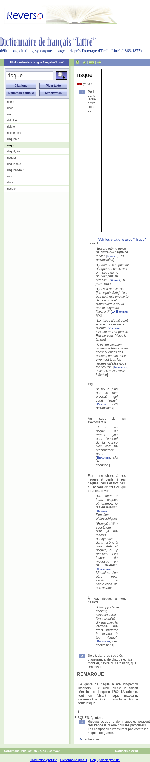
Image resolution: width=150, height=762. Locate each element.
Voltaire (114, 328)
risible (11, 126)
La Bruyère (119, 312)
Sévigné (115, 280)
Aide (42, 751)
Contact (54, 751)
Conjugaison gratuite (105, 760)
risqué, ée (13, 151)
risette (11, 114)
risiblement (14, 132)
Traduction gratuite (43, 760)
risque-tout (14, 163)
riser (10, 108)
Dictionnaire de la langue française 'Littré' (37, 62)
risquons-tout (15, 170)
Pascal (112, 256)
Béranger (103, 458)
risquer (11, 157)
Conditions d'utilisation (20, 751)
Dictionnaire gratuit (73, 760)
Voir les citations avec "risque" (122, 239)
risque (11, 145)
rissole (11, 188)
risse (10, 176)
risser (10, 182)
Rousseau (120, 367)
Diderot (102, 511)
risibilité (12, 120)
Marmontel (104, 569)
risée (10, 101)
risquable (13, 139)
